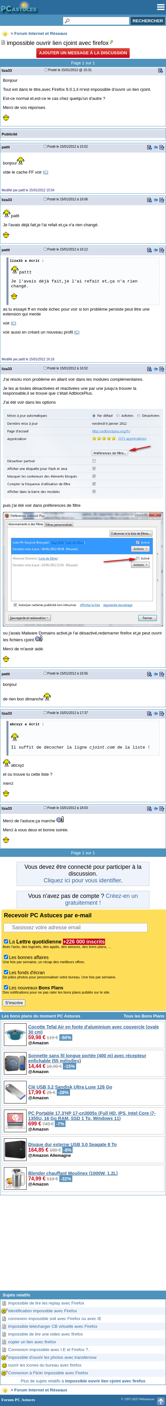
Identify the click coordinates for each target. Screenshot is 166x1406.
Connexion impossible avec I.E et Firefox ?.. (49, 1349)
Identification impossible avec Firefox (42, 1310)
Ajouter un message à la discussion (83, 52)
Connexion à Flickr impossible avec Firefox (48, 1372)
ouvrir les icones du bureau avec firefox (44, 1365)
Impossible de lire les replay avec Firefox (46, 1303)
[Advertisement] (83, 1245)
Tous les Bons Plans (144, 1016)
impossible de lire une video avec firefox (45, 1334)
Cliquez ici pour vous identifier (82, 880)
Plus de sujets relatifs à (83, 1381)
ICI (46, 172)
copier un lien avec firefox (32, 1341)
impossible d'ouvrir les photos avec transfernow (52, 1357)
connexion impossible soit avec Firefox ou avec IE (54, 1318)
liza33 (7, 70)
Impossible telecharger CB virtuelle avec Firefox (52, 1326)
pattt (6, 147)
